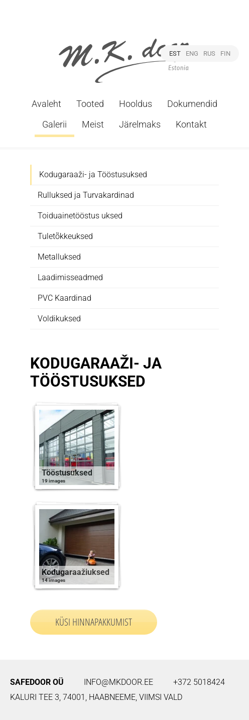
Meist (93, 124)
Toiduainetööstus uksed (80, 215)
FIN (225, 53)
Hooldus (135, 103)
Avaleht (46, 103)
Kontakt (191, 124)
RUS (209, 53)
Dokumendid (192, 103)
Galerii (54, 124)
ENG (192, 53)
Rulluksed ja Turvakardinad (86, 195)
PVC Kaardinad (64, 298)
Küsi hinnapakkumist (93, 622)
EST (175, 53)
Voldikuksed (59, 318)
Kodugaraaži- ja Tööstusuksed (93, 174)
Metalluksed (59, 257)
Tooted (90, 103)
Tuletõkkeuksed (65, 236)
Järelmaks (140, 124)
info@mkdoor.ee (118, 682)
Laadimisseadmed (70, 277)
